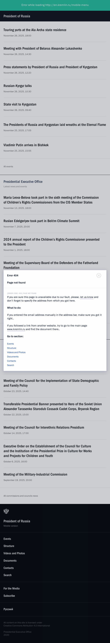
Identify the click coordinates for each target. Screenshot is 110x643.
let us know (86, 297)
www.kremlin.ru (16, 329)
